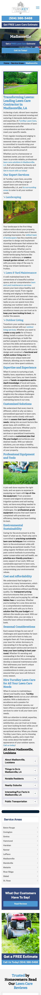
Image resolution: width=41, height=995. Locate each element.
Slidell (6, 876)
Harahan (7, 845)
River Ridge (8, 872)
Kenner (6, 850)
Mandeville (8, 863)
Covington (7, 832)
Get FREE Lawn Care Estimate (20, 24)
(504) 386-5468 (20, 18)
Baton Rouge (9, 828)
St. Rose (7, 881)
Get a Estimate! (20, 44)
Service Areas (17, 63)
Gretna (6, 836)
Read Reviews (20, 904)
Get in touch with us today (15, 170)
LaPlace (6, 854)
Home (6, 63)
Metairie (7, 867)
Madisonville (8, 858)
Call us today (9, 745)
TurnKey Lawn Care (27, 121)
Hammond (8, 841)
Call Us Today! (20, 50)
